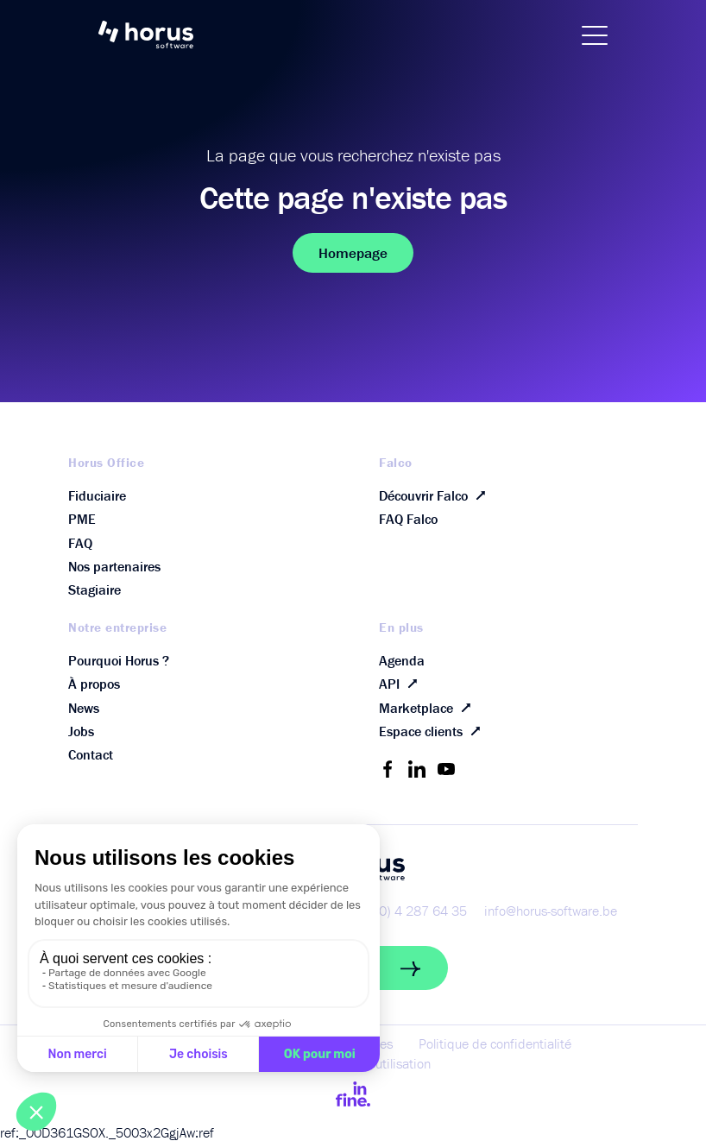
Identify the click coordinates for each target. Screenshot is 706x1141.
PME (82, 518)
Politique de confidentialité (495, 1043)
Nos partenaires (114, 566)
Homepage (353, 252)
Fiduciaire (97, 495)
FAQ (80, 543)
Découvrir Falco (436, 495)
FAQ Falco (408, 518)
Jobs (81, 731)
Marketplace (428, 707)
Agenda (402, 660)
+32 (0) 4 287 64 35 (407, 910)
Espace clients (433, 731)
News (83, 707)
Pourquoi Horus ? (118, 660)
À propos (94, 683)
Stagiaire (94, 589)
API (402, 684)
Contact (90, 754)
